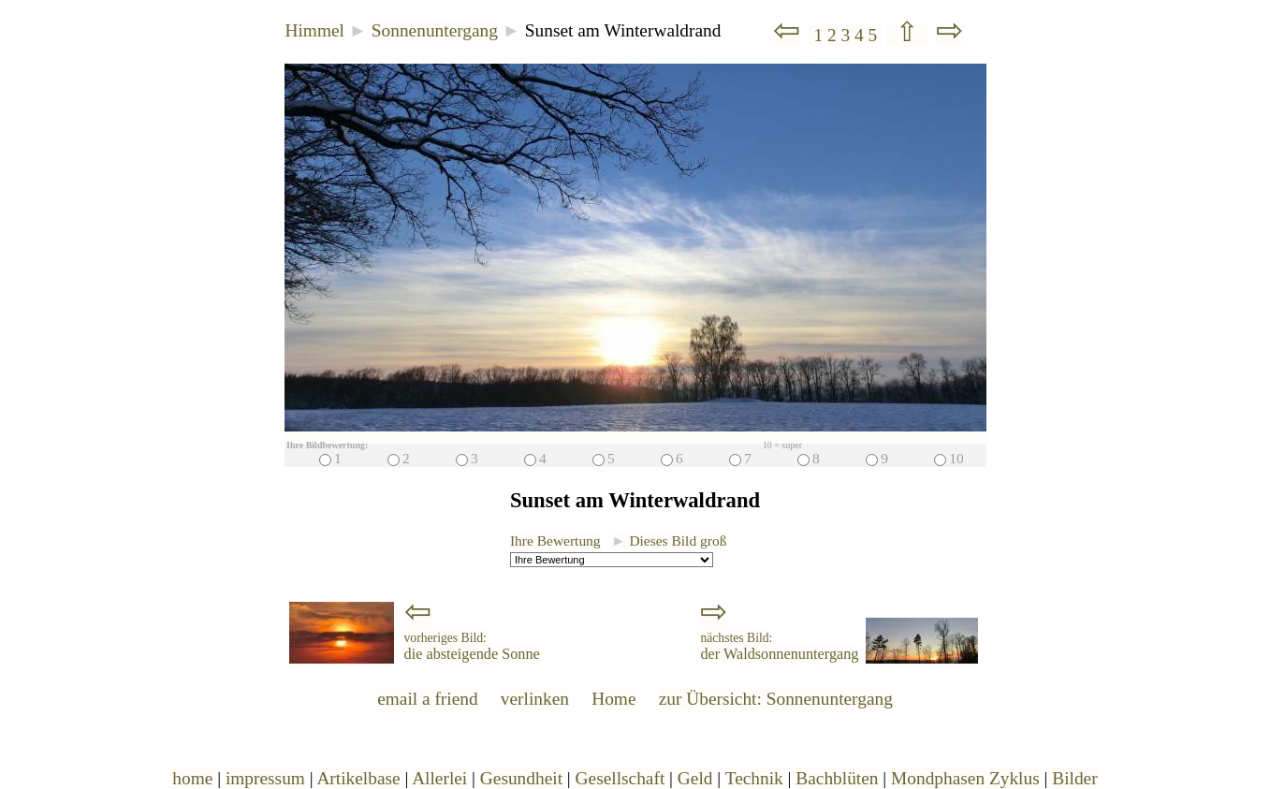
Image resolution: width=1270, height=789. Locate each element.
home (192, 778)
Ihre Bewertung (555, 540)
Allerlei (439, 778)
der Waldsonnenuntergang (779, 647)
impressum (265, 778)
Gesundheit (521, 778)
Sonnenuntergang (435, 30)
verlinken (535, 699)
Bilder (1074, 778)
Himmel (314, 30)
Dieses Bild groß (668, 540)
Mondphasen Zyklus (965, 778)
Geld (695, 778)
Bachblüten (837, 778)
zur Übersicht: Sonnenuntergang (776, 699)
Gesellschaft (620, 778)
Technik (754, 778)
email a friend (427, 699)
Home (613, 699)
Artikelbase (358, 778)
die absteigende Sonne (472, 647)
